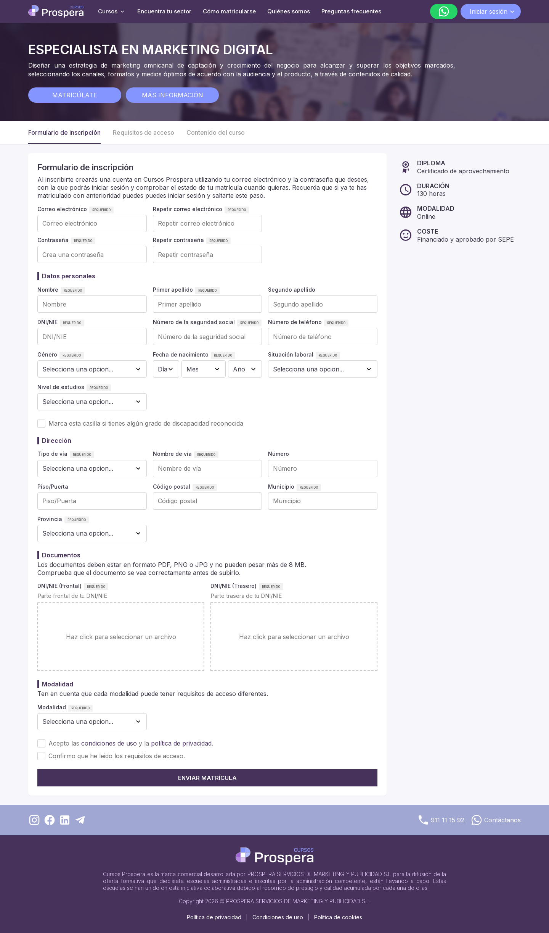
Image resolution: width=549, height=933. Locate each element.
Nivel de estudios (60, 387)
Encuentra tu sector (164, 11)
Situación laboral (290, 354)
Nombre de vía (172, 453)
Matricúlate (74, 95)
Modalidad (51, 707)
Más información (172, 95)
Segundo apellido (291, 289)
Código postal (171, 486)
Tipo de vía (52, 453)
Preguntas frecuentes (351, 11)
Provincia (49, 519)
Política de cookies (338, 917)
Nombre (47, 289)
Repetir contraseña (178, 240)
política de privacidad (181, 743)
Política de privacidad (214, 917)
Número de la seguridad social (194, 322)
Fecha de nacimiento (181, 354)
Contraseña (53, 240)
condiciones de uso (109, 743)
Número (278, 453)
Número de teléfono (295, 322)
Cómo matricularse (229, 11)
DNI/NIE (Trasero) (233, 586)
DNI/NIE (47, 322)
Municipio (281, 486)
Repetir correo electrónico (187, 209)
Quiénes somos (288, 11)
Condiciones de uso (277, 917)
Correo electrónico (62, 209)
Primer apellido (173, 289)
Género (47, 354)
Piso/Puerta (52, 486)
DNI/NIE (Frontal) (59, 586)
